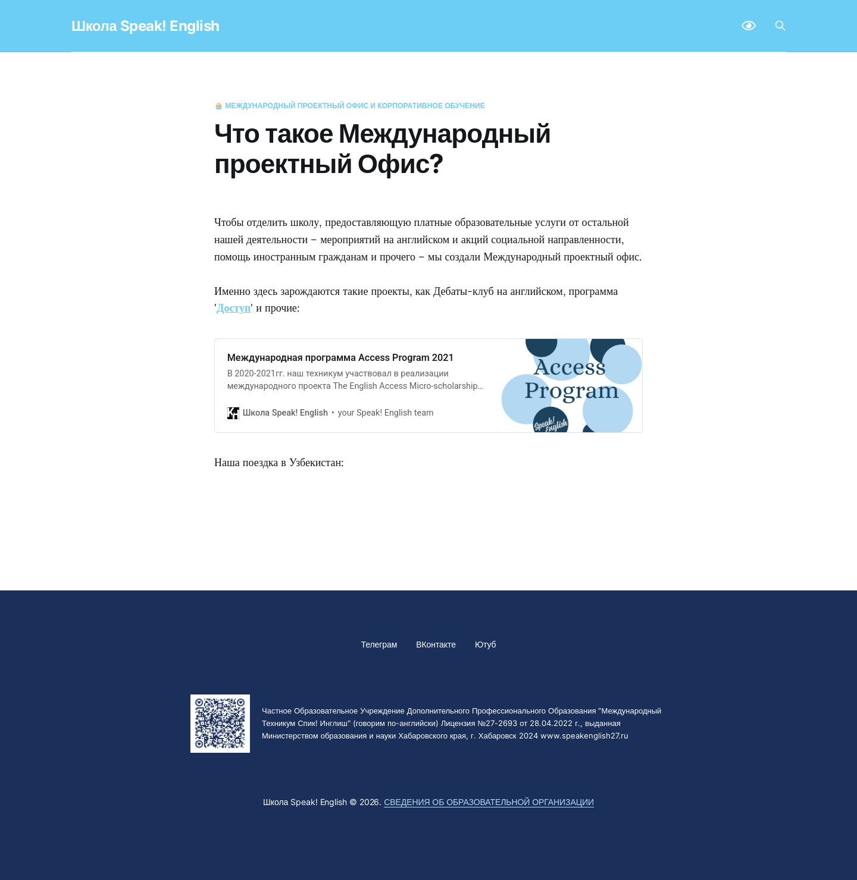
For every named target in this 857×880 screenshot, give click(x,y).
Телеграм (379, 644)
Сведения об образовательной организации (489, 802)
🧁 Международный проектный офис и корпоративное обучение (349, 105)
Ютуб (485, 644)
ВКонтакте (436, 644)
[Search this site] (780, 25)
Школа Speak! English (145, 26)
